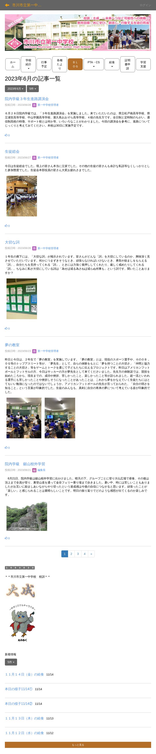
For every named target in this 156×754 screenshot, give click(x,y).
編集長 (39, 469)
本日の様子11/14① (18, 689)
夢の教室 (12, 345)
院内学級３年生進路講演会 (27, 99)
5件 (32, 88)
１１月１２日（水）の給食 (24, 733)
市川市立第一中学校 (28, 5)
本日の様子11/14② (18, 703)
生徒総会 (12, 151)
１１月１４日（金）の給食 (24, 674)
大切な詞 (12, 242)
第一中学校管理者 (45, 104)
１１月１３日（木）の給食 (24, 718)
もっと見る (78, 744)
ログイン (145, 5)
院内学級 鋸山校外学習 (25, 464)
